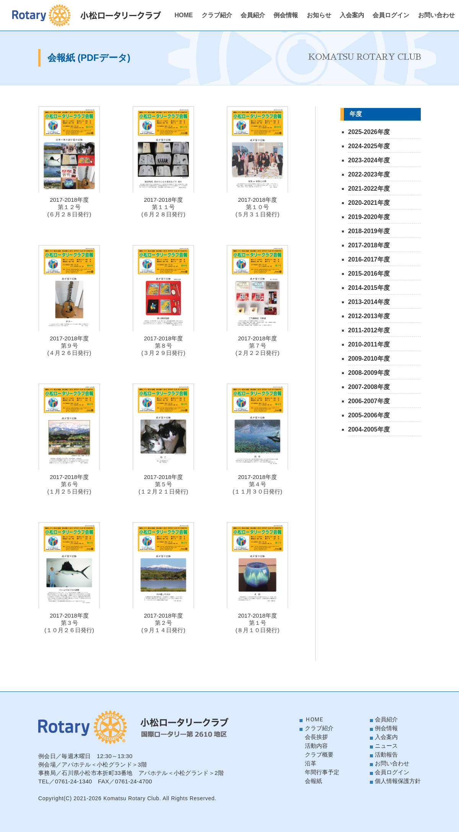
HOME (183, 15)
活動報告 (386, 754)
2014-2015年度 (369, 287)
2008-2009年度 (369, 372)
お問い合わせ (436, 15)
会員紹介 (253, 15)
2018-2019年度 (369, 231)
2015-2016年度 (369, 273)
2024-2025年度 (369, 146)
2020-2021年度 (369, 202)
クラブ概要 (319, 754)
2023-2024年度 (369, 160)
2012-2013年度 (369, 316)
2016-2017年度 (369, 259)
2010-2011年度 (369, 344)
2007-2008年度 (369, 387)
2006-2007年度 (369, 401)
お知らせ (319, 15)
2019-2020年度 (369, 217)
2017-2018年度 (369, 245)
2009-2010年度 (369, 358)
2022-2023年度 (369, 174)
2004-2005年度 (369, 429)
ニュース (386, 745)
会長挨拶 (316, 737)
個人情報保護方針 (398, 781)
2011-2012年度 (369, 330)
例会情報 (285, 15)
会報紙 (313, 781)
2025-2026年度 (369, 132)
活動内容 (316, 745)
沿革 (310, 763)
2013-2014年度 (369, 302)
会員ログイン (391, 15)
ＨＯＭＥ (314, 719)
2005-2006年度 (369, 415)
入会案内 (352, 15)
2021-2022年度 (369, 188)
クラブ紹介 (217, 15)
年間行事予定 (322, 772)
